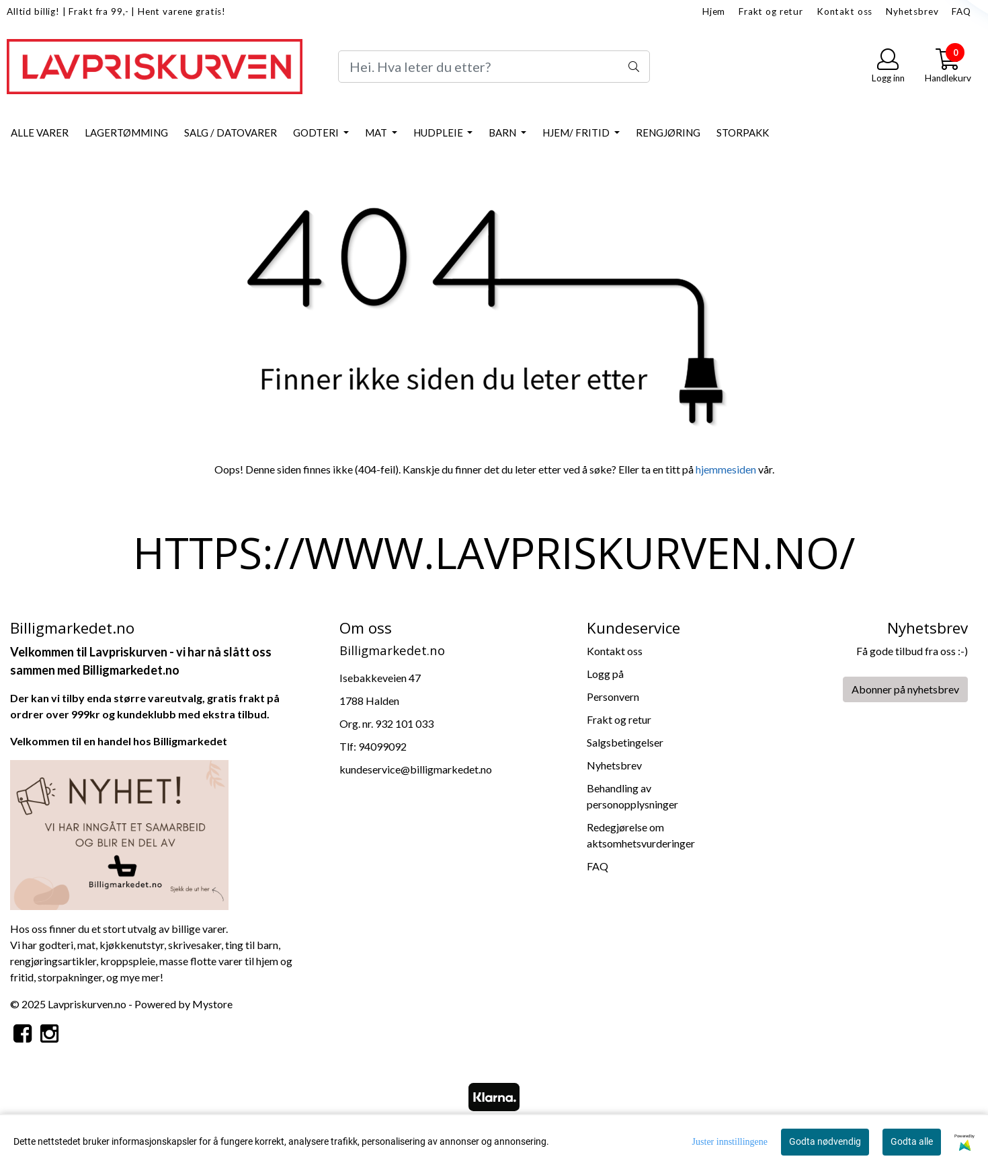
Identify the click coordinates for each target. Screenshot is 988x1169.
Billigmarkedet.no (131, 670)
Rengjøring (668, 132)
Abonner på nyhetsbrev (905, 689)
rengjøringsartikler (53, 960)
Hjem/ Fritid (577, 132)
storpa (53, 977)
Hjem (713, 11)
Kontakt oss (844, 11)
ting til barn (251, 944)
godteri (56, 944)
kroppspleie (127, 960)
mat (86, 944)
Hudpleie (439, 132)
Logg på (605, 673)
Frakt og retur (771, 11)
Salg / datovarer (230, 132)
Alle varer (40, 132)
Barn (503, 132)
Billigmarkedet (190, 740)
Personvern (613, 696)
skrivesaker (194, 944)
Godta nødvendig (825, 1141)
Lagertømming (126, 132)
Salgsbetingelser (625, 742)
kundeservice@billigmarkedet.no (415, 769)
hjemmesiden (726, 469)
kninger (85, 977)
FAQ (961, 11)
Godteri (317, 132)
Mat (377, 132)
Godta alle (912, 1141)
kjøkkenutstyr (131, 944)
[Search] (493, 66)
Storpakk (742, 132)
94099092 (382, 746)
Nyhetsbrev (912, 11)
